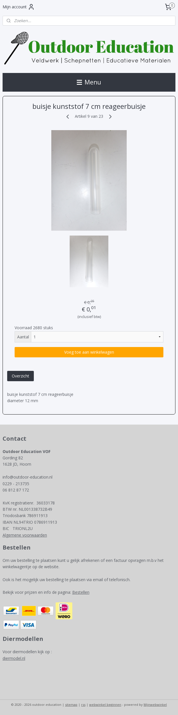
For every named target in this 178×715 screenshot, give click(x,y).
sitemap (71, 704)
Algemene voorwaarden (25, 535)
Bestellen (80, 592)
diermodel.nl (14, 658)
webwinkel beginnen (105, 704)
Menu (89, 82)
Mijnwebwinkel (155, 704)
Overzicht (20, 376)
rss (83, 704)
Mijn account (19, 6)
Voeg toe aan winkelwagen (89, 352)
